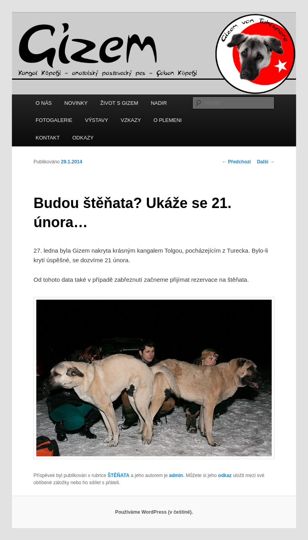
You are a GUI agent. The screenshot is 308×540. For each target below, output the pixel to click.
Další (265, 162)
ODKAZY (82, 138)
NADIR (159, 103)
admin (176, 475)
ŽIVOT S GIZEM (119, 103)
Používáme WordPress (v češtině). (154, 512)
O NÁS (43, 103)
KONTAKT (47, 138)
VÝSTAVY (96, 120)
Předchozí (236, 162)
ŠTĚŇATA (119, 475)
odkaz (225, 475)
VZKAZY (131, 120)
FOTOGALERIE (54, 120)
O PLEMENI (168, 120)
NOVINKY (76, 103)
